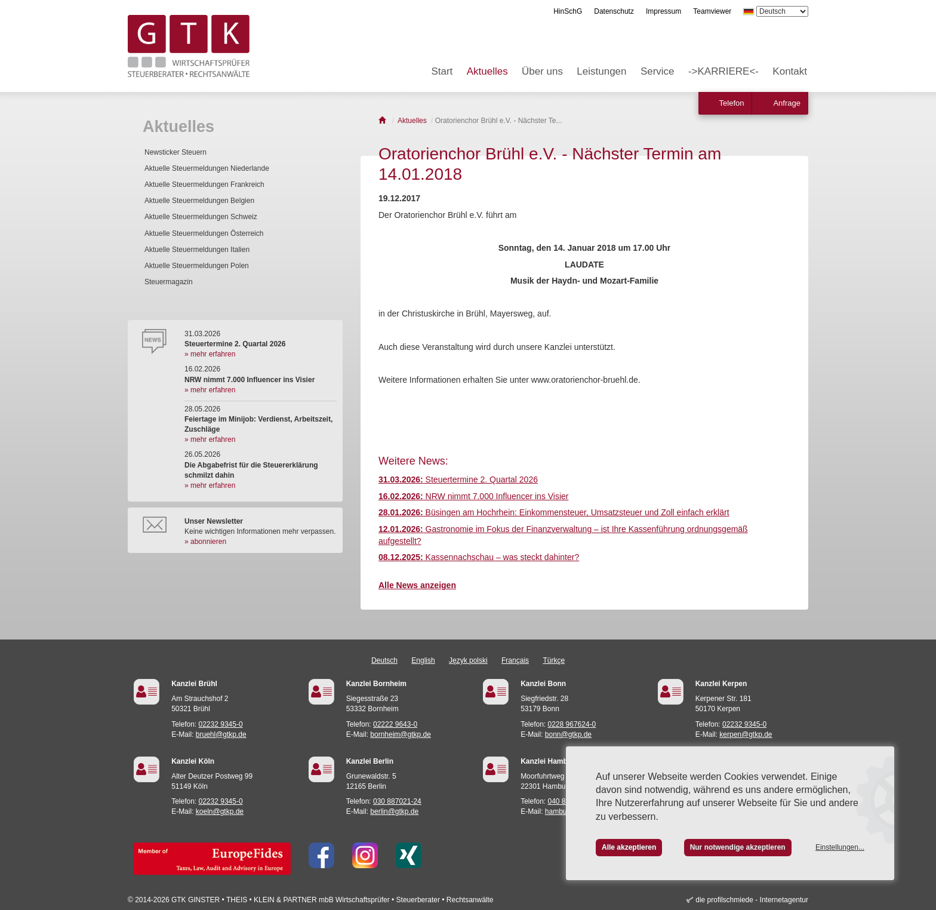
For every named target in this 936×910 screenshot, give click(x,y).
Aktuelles (487, 71)
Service (658, 71)
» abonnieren (205, 541)
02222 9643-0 (395, 724)
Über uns (542, 71)
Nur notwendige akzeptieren (738, 847)
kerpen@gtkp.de (745, 734)
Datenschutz (614, 11)
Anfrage (786, 103)
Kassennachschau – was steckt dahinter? (478, 557)
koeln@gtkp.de (220, 811)
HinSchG (567, 11)
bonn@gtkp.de (568, 734)
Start (441, 71)
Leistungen (601, 71)
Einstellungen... (839, 847)
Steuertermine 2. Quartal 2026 (458, 479)
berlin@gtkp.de (394, 811)
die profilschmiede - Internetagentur (751, 900)
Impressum (663, 11)
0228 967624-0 (572, 724)
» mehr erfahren (209, 354)
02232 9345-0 (221, 724)
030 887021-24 (397, 801)
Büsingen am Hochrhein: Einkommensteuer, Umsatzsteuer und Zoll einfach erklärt (553, 512)
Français (515, 660)
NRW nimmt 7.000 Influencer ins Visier (473, 496)
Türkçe (554, 660)
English (423, 660)
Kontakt (789, 71)
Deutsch (384, 660)
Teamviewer (712, 11)
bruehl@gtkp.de (221, 734)
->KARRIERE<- (723, 71)
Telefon (731, 103)
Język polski (468, 660)
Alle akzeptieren (629, 847)
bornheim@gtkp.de (400, 734)
